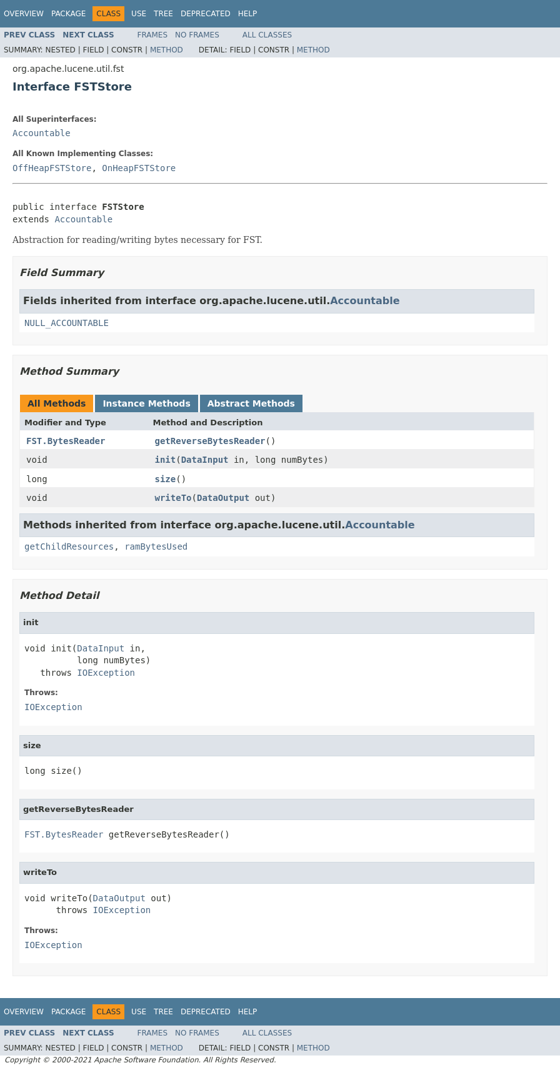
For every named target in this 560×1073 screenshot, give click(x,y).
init (165, 460)
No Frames (197, 35)
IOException (106, 673)
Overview (24, 13)
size (165, 479)
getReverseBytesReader (210, 441)
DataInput (205, 460)
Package (68, 13)
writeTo (173, 498)
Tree (163, 13)
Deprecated (206, 13)
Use (138, 13)
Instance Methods (146, 403)
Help (248, 13)
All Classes (267, 35)
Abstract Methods (251, 403)
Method (166, 50)
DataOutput (223, 498)
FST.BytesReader (65, 441)
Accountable (41, 133)
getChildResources (69, 546)
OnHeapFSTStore (139, 168)
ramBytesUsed (156, 546)
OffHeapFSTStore (51, 168)
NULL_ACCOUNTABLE (66, 323)
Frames (153, 35)
